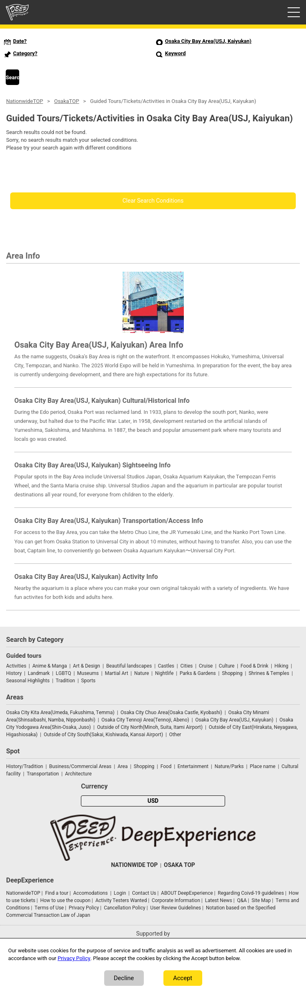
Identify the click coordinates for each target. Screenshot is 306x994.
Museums (88, 673)
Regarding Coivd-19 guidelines (251, 893)
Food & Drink (254, 666)
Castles (166, 666)
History (14, 673)
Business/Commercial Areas (80, 766)
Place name (263, 766)
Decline (124, 978)
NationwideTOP (24, 101)
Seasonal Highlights (27, 680)
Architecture (78, 773)
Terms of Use (49, 907)
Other (175, 734)
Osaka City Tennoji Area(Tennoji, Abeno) (145, 720)
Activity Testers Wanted (121, 900)
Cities (186, 666)
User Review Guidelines (175, 907)
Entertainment (193, 766)
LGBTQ (63, 673)
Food (166, 766)
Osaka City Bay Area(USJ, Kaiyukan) (234, 720)
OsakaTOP (66, 101)
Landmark (39, 673)
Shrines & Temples (268, 673)
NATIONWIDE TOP (134, 865)
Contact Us (144, 893)
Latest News (218, 900)
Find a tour (56, 893)
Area (123, 766)
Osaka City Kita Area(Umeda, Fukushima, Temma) (60, 712)
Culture (227, 666)
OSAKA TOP (179, 865)
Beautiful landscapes (129, 666)
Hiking (281, 666)
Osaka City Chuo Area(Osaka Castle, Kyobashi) (171, 712)
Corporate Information (176, 900)
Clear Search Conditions (153, 201)
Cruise (206, 666)
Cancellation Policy (124, 907)
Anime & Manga (49, 666)
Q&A (242, 900)
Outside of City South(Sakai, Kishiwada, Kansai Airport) (103, 734)
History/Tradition (24, 766)
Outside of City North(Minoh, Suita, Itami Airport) (150, 727)
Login (120, 893)
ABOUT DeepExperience (187, 893)
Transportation (43, 773)
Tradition (65, 680)
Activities (16, 666)
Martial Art (116, 673)
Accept (182, 978)
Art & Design (86, 666)
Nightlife (164, 673)
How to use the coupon (65, 900)
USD (153, 801)
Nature (141, 673)
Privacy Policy (84, 907)
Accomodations (90, 893)
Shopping (232, 673)
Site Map (261, 900)
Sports (88, 680)
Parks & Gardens (198, 673)
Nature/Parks (228, 766)
